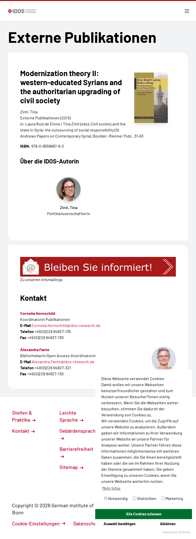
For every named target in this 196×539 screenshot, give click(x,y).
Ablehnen (168, 524)
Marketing (172, 498)
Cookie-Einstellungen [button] (38, 523)
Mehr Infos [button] (111, 488)
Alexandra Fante (34, 349)
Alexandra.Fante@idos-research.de (63, 361)
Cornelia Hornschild (37, 313)
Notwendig (116, 498)
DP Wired (184, 532)
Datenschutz (90, 523)
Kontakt (23, 431)
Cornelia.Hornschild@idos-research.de (66, 325)
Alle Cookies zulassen (143, 514)
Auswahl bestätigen (120, 524)
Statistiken (144, 498)
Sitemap (71, 467)
